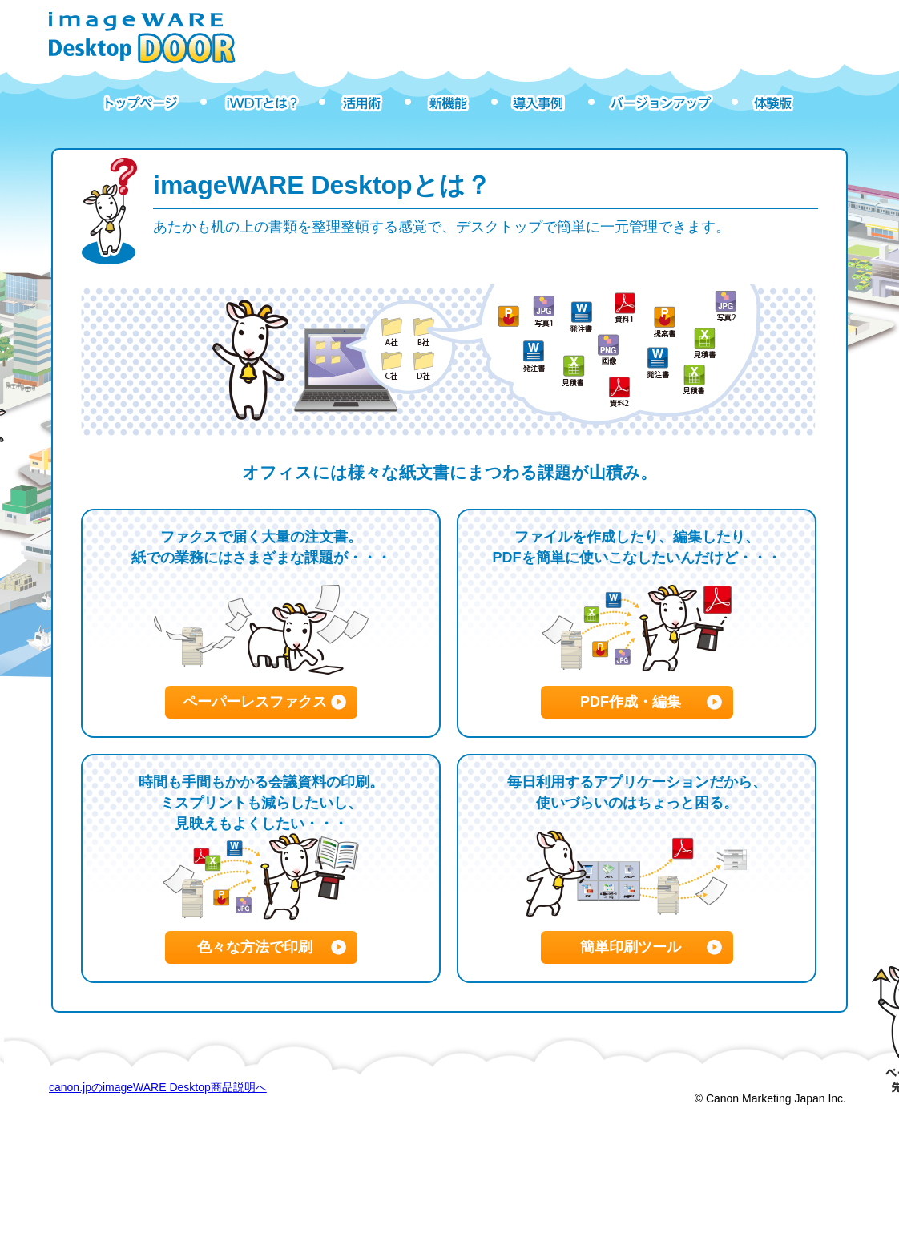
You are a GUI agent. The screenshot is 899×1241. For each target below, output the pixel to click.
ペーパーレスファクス (255, 702)
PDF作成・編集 (630, 702)
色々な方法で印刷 (254, 947)
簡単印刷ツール (630, 947)
